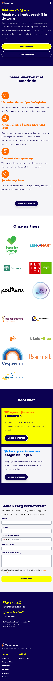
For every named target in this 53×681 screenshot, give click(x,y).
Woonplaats (7, 544)
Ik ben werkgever (26, 54)
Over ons (5, 673)
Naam (4, 519)
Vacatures (6, 666)
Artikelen (5, 669)
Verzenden (26, 579)
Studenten (6, 658)
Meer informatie (26, 203)
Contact (5, 677)
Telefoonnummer (10, 536)
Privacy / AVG (24, 658)
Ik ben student (26, 46)
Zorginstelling (7, 662)
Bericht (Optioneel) (11, 553)
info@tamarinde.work (14, 607)
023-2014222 (9, 616)
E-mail (4, 527)
